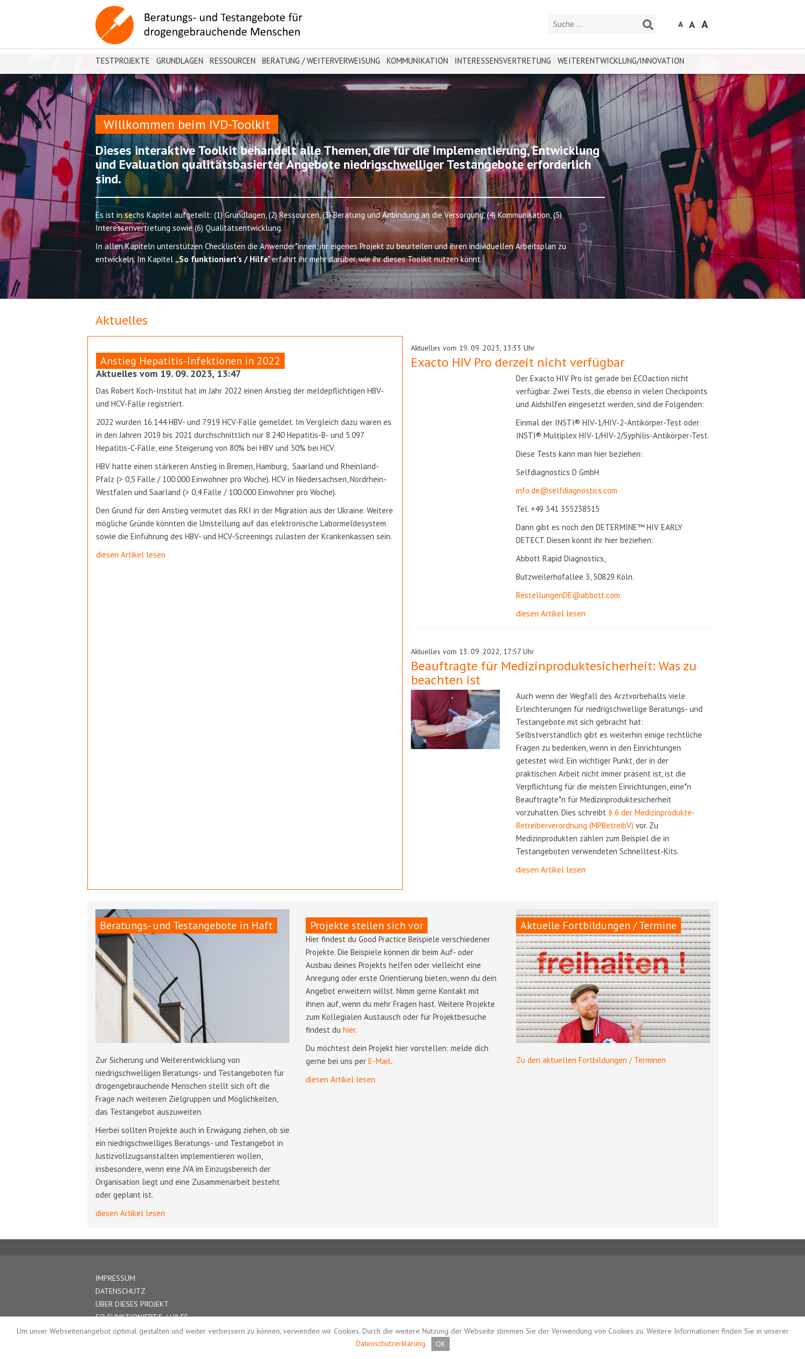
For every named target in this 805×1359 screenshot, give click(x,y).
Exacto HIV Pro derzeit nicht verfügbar (517, 362)
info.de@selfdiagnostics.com (566, 490)
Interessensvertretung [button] (503, 61)
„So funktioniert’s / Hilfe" (223, 259)
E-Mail (379, 1061)
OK (440, 1344)
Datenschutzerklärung (390, 1343)
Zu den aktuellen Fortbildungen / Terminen (591, 1060)
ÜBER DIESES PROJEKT (132, 1304)
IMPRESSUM (115, 1278)
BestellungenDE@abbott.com (568, 595)
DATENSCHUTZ (120, 1291)
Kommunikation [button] (417, 61)
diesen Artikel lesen (131, 555)
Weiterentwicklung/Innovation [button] (621, 61)
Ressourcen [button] (233, 61)
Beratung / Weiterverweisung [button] (321, 61)
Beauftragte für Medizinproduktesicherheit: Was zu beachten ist (554, 672)
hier (349, 1030)
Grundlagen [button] (179, 61)
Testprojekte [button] (122, 61)
